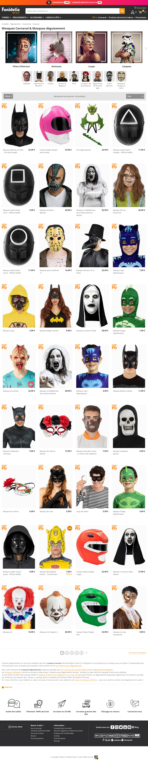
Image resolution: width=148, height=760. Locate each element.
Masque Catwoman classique (11, 452)
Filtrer (7, 96)
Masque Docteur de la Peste (85, 271)
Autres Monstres (109, 85)
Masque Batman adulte (122, 391)
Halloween (26, 84)
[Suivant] (86, 653)
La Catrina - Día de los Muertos (86, 85)
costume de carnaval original (75, 670)
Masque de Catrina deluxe (47, 452)
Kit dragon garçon (83, 150)
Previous (2, 48)
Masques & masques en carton (121, 86)
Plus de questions (37, 738)
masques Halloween (13, 672)
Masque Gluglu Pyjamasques (119, 331)
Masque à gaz (8, 330)
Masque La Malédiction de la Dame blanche (49, 392)
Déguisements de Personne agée (98, 86)
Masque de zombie (11, 391)
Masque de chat (46, 511)
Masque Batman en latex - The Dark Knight (13, 151)
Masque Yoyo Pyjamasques (118, 271)
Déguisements (19, 17)
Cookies (57, 736)
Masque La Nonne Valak (86, 330)
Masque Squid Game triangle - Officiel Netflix (122, 151)
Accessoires (36, 17)
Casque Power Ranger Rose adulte (49, 151)
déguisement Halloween (103, 670)
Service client (15, 726)
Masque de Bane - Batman (47, 211)
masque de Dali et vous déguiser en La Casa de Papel (60, 675)
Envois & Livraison (37, 733)
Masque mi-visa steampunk (119, 633)
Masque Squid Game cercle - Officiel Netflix (12, 271)
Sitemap (57, 741)
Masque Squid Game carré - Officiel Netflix (11, 211)
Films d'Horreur (21, 66)
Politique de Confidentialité (64, 733)
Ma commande (36, 728)
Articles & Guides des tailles (40, 731)
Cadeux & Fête (52, 17)
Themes (5, 17)
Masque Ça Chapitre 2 (49, 632)
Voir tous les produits (137, 653)
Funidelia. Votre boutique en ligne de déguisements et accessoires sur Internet (10, 11)
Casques (126, 66)
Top (94, 17)
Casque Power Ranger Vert (85, 633)
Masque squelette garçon (120, 452)
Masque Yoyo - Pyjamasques (82, 392)
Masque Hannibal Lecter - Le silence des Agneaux (86, 452)
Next (146, 48)
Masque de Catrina (11, 511)
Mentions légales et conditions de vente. (68, 731)
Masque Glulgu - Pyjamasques (120, 512)
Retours (33, 736)
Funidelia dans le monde (62, 728)
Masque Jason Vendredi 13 (49, 271)
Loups (91, 66)
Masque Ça (7, 632)
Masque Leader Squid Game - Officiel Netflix (12, 573)
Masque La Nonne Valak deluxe (123, 573)
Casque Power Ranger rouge (85, 573)
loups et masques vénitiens (86, 680)
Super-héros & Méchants (39, 85)
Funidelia (5, 24)
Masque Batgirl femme (49, 330)
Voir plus (8, 687)
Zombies (50, 84)
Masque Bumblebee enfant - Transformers (49, 573)
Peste (74, 84)
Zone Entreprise (59, 738)
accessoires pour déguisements (69, 666)
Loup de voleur (82, 511)
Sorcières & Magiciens (62, 85)
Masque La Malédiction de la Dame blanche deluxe (85, 212)
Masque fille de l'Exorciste (119, 211)
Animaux (56, 66)
